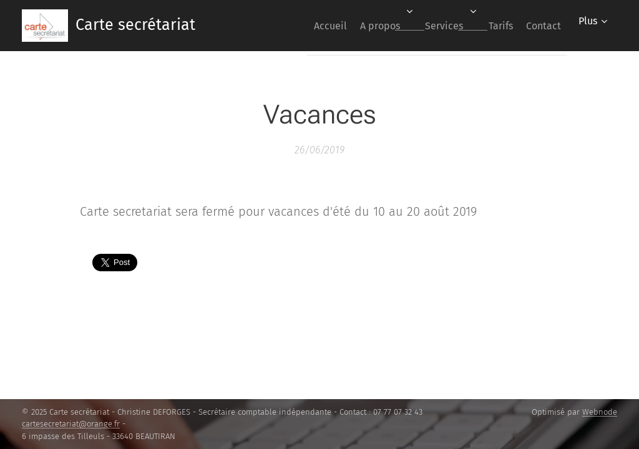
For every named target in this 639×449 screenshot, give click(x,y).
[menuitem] (295, 25)
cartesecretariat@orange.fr (71, 423)
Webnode (599, 412)
